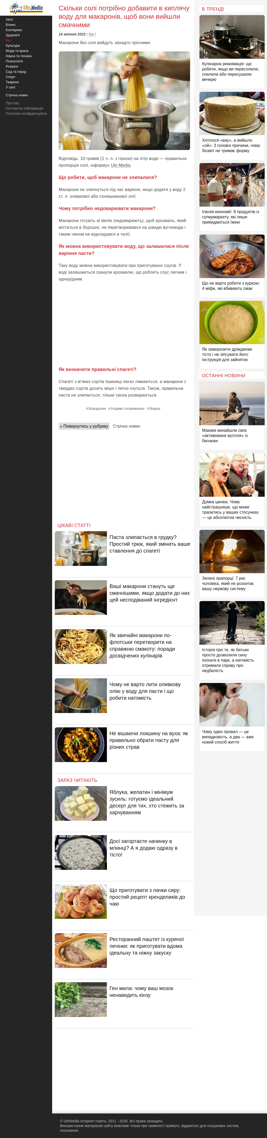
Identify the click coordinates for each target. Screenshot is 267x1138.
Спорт (10, 77)
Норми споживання (127, 408)
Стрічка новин (126, 426)
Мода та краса (17, 51)
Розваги (12, 66)
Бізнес (11, 25)
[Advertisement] (124, 324)
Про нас (12, 103)
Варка (155, 408)
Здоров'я (13, 35)
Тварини (12, 82)
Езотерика (14, 30)
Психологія (14, 61)
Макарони (97, 408)
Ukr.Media (120, 165)
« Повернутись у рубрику (84, 426)
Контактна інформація (24, 108)
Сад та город (16, 72)
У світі (10, 87)
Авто (9, 19)
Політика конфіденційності (28, 113)
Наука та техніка (19, 56)
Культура (13, 45)
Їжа (91, 34)
